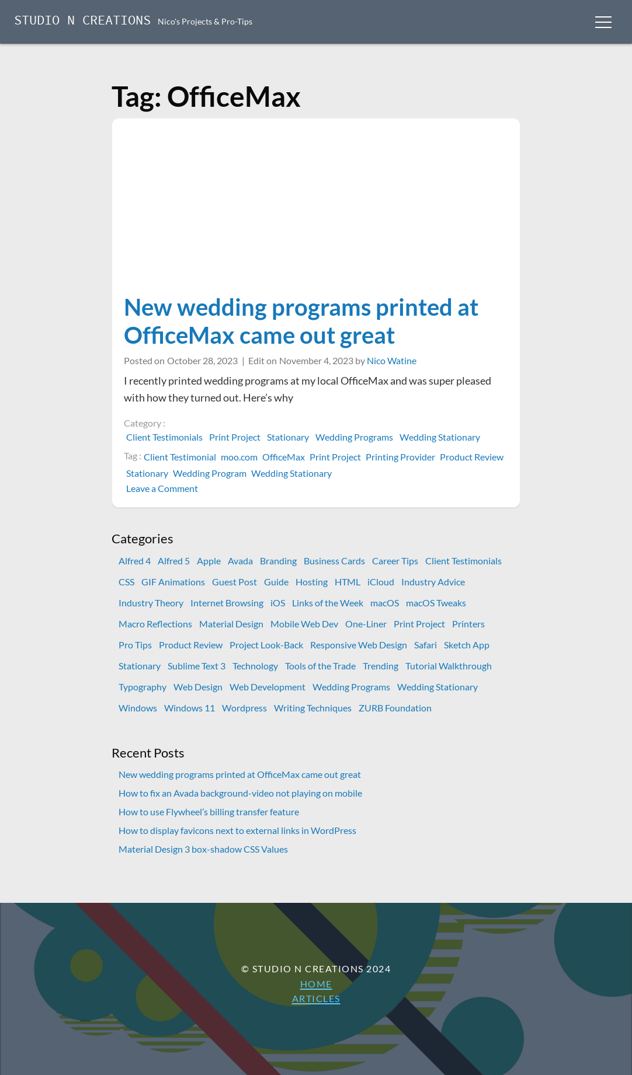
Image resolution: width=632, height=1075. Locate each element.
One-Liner (366, 623)
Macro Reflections (155, 623)
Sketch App (466, 644)
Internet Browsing (226, 602)
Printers (468, 623)
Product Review (471, 456)
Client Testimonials (164, 436)
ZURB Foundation (395, 707)
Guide (276, 581)
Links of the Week (327, 602)
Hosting (312, 581)
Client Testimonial (180, 456)
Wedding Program (209, 473)
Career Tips (395, 560)
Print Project (235, 436)
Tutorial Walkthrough (448, 665)
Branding (278, 560)
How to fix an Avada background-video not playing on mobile (240, 792)
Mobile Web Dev (304, 623)
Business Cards (334, 560)
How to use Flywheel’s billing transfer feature (209, 811)
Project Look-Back (266, 644)
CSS (126, 581)
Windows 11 (189, 707)
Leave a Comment (163, 488)
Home (316, 983)
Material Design (231, 623)
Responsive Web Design (358, 644)
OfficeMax (283, 456)
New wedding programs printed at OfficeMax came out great (301, 321)
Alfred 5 (174, 560)
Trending (380, 665)
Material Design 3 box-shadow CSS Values (203, 848)
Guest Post (234, 581)
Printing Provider (400, 456)
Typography (142, 686)
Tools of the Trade (320, 665)
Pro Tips (135, 644)
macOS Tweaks (436, 602)
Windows (138, 707)
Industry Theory (151, 602)
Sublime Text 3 (196, 665)
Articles (316, 998)
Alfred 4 (135, 560)
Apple (209, 560)
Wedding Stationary (440, 436)
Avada (240, 560)
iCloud (380, 581)
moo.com (239, 456)
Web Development (267, 686)
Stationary (288, 436)
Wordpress (244, 707)
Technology (255, 665)
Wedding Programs (354, 436)
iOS (277, 602)
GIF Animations (173, 581)
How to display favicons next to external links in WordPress (237, 830)
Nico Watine (391, 360)
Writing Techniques (313, 707)
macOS (384, 602)
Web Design (198, 686)
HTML (347, 581)
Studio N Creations (82, 21)
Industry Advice (433, 581)
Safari (425, 644)
